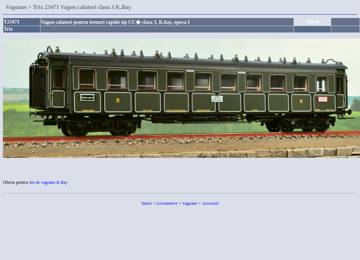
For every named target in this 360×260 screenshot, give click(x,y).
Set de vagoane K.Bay (48, 182)
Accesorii (210, 203)
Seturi (146, 203)
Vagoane (189, 203)
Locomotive (167, 203)
